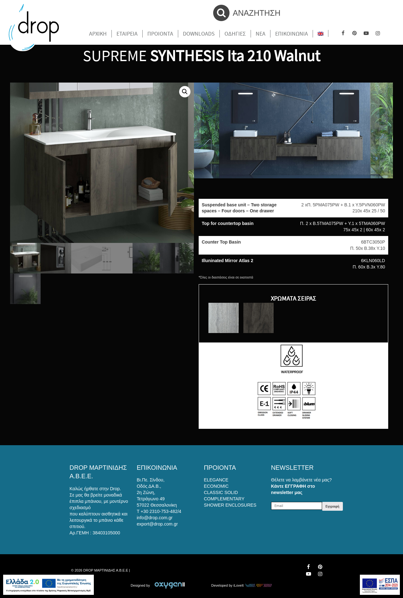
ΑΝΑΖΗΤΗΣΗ (247, 13)
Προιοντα (160, 33)
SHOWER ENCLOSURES (230, 505)
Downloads (199, 33)
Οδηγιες (235, 33)
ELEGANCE (216, 479)
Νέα (260, 33)
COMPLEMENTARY (224, 498)
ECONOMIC (216, 486)
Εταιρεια (127, 33)
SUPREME (115, 56)
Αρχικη (98, 33)
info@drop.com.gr (155, 517)
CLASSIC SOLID (221, 492)
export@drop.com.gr (157, 523)
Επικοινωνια (291, 33)
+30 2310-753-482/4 (161, 511)
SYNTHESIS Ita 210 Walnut (235, 56)
